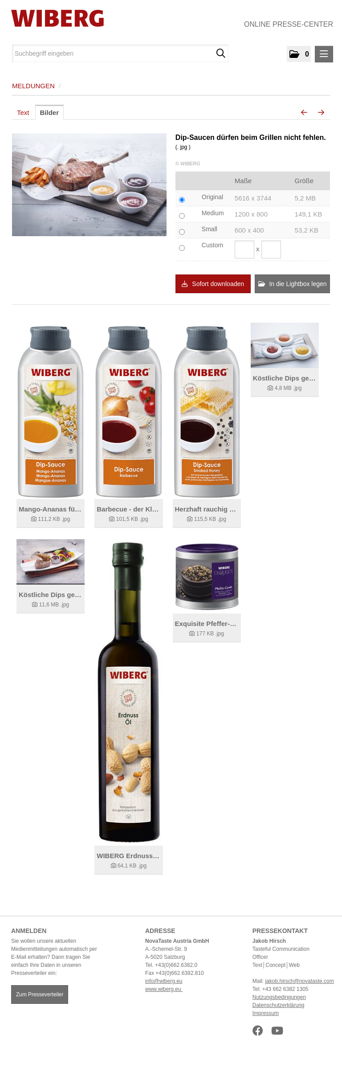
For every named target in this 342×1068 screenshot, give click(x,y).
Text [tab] (23, 112)
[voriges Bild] (304, 113)
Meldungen (33, 86)
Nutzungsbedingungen (279, 997)
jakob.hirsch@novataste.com (299, 981)
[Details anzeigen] (50, 411)
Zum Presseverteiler (39, 994)
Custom (212, 245)
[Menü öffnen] (324, 54)
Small (209, 229)
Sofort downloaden (213, 283)
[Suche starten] (220, 53)
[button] (299, 54)
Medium (213, 213)
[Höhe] (271, 249)
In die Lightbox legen (292, 283)
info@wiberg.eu (164, 981)
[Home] (54, 18)
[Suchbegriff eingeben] (120, 53)
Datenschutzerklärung (278, 1005)
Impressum (265, 1013)
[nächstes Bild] (321, 113)
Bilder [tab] (49, 112)
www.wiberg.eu (164, 989)
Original (212, 197)
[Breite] (244, 249)
